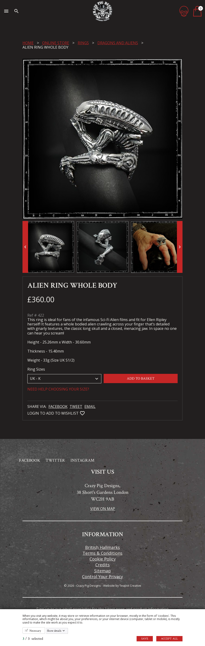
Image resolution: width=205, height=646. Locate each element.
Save (144, 639)
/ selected (32, 638)
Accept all (169, 639)
